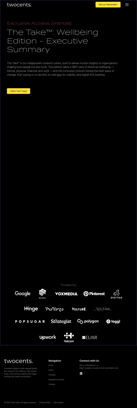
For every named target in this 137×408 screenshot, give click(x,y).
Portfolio (52, 375)
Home (51, 365)
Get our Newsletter (108, 4)
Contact (52, 384)
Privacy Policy (45, 402)
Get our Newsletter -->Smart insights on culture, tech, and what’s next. (99, 366)
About (51, 370)
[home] (19, 5)
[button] (127, 4)
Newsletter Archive (56, 379)
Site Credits (58, 402)
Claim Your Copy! (18, 91)
